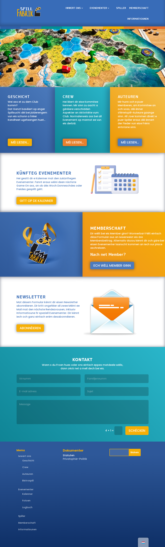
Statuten (68, 455)
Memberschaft (139, 8)
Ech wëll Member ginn (112, 265)
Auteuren (27, 474)
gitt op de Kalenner (36, 200)
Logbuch (27, 507)
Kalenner (27, 494)
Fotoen (26, 500)
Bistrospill (28, 480)
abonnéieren (30, 328)
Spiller (121, 8)
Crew (25, 467)
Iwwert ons (73, 8)
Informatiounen (138, 18)
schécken (137, 430)
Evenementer (98, 8)
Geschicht (28, 460)
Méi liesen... (20, 142)
